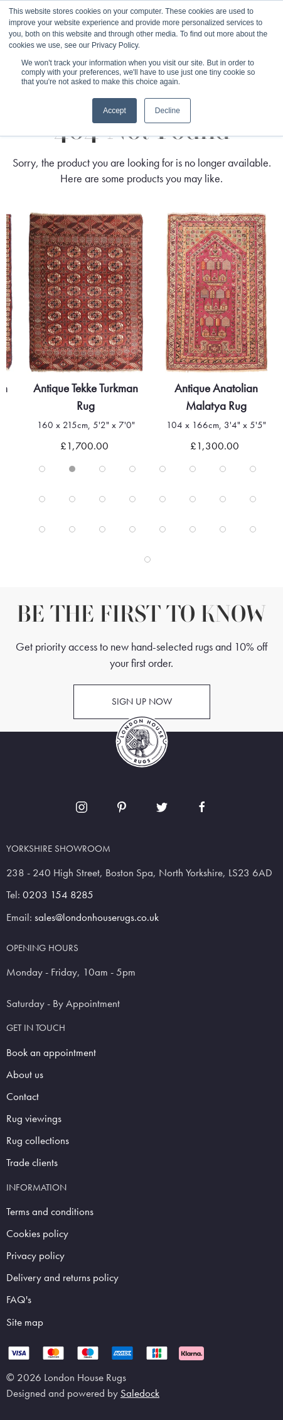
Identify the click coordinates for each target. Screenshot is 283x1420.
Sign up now (142, 701)
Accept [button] (114, 110)
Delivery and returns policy (62, 1277)
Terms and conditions (49, 1211)
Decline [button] (167, 110)
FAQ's (18, 1299)
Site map (24, 1322)
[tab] (42, 469)
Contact (22, 1096)
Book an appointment (51, 1052)
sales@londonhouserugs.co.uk (97, 917)
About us (24, 1074)
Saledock (139, 1393)
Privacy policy (35, 1255)
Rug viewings (33, 1118)
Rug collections (37, 1140)
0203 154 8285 (58, 894)
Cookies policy (37, 1233)
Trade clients (32, 1162)
